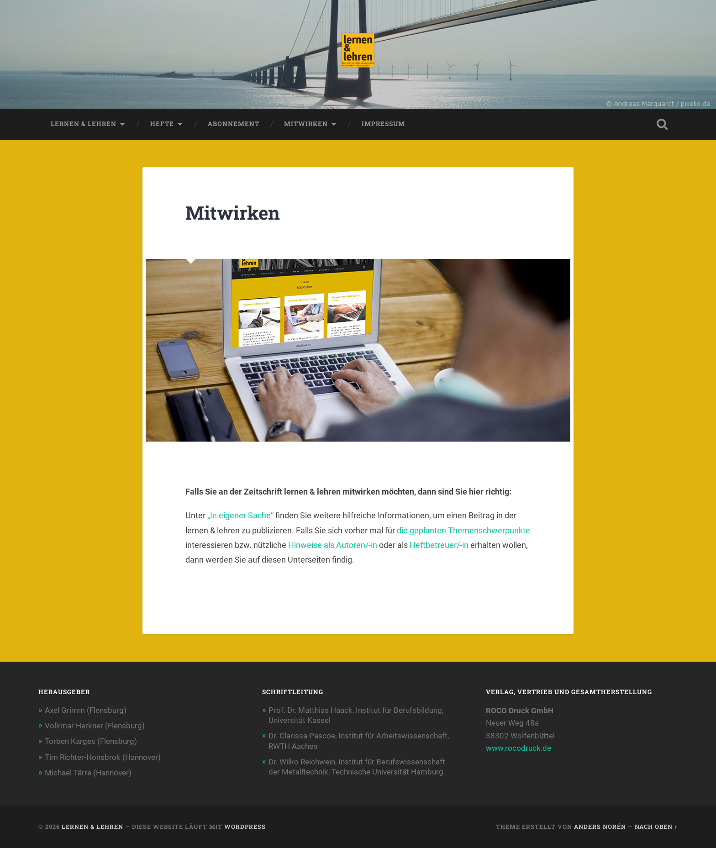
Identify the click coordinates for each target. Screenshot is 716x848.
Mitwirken (306, 124)
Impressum (383, 124)
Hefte (162, 124)
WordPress (245, 826)
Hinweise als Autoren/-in (333, 545)
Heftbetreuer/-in (439, 545)
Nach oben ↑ (656, 826)
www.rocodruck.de (518, 748)
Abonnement (233, 124)
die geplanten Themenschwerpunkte (463, 530)
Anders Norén (600, 826)
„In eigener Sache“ (241, 515)
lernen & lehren (83, 124)
